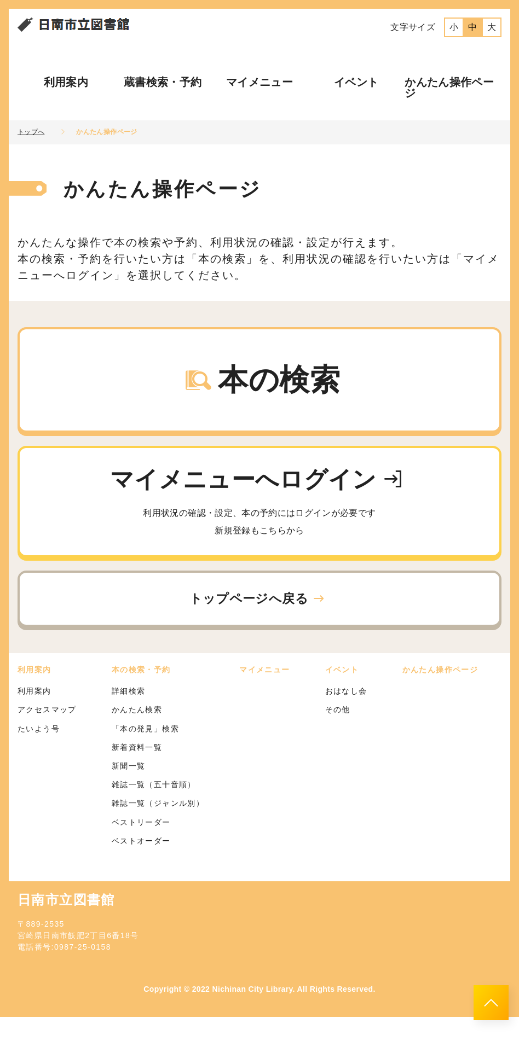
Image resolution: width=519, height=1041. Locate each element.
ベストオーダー (141, 864)
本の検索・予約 (141, 693)
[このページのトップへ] (491, 1002)
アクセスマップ (47, 733)
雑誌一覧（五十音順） (154, 808)
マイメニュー (259, 82)
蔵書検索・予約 (162, 82)
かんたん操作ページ (449, 87)
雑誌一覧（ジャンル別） (158, 827)
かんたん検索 (137, 733)
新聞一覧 (129, 790)
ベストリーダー (141, 845)
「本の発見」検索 (145, 752)
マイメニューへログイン (259, 519)
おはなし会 (346, 715)
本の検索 (262, 386)
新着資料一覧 (137, 771)
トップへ (31, 132)
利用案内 (66, 82)
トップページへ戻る (257, 620)
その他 (337, 733)
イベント (356, 82)
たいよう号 (39, 752)
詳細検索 (129, 715)
